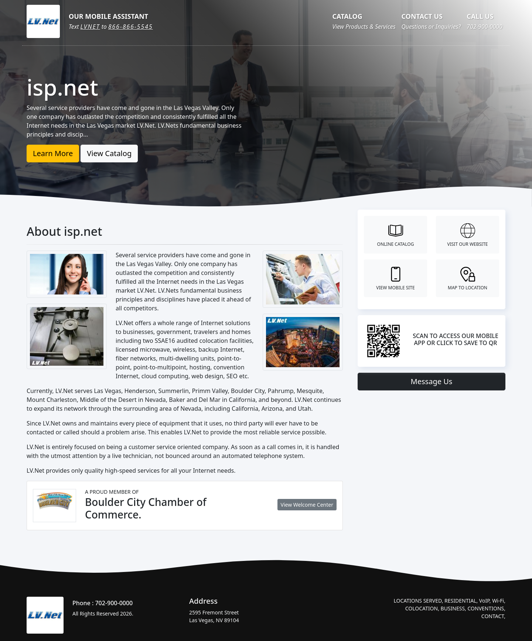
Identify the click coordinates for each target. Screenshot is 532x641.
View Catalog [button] (109, 153)
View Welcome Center (307, 504)
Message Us (432, 381)
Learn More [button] (53, 153)
